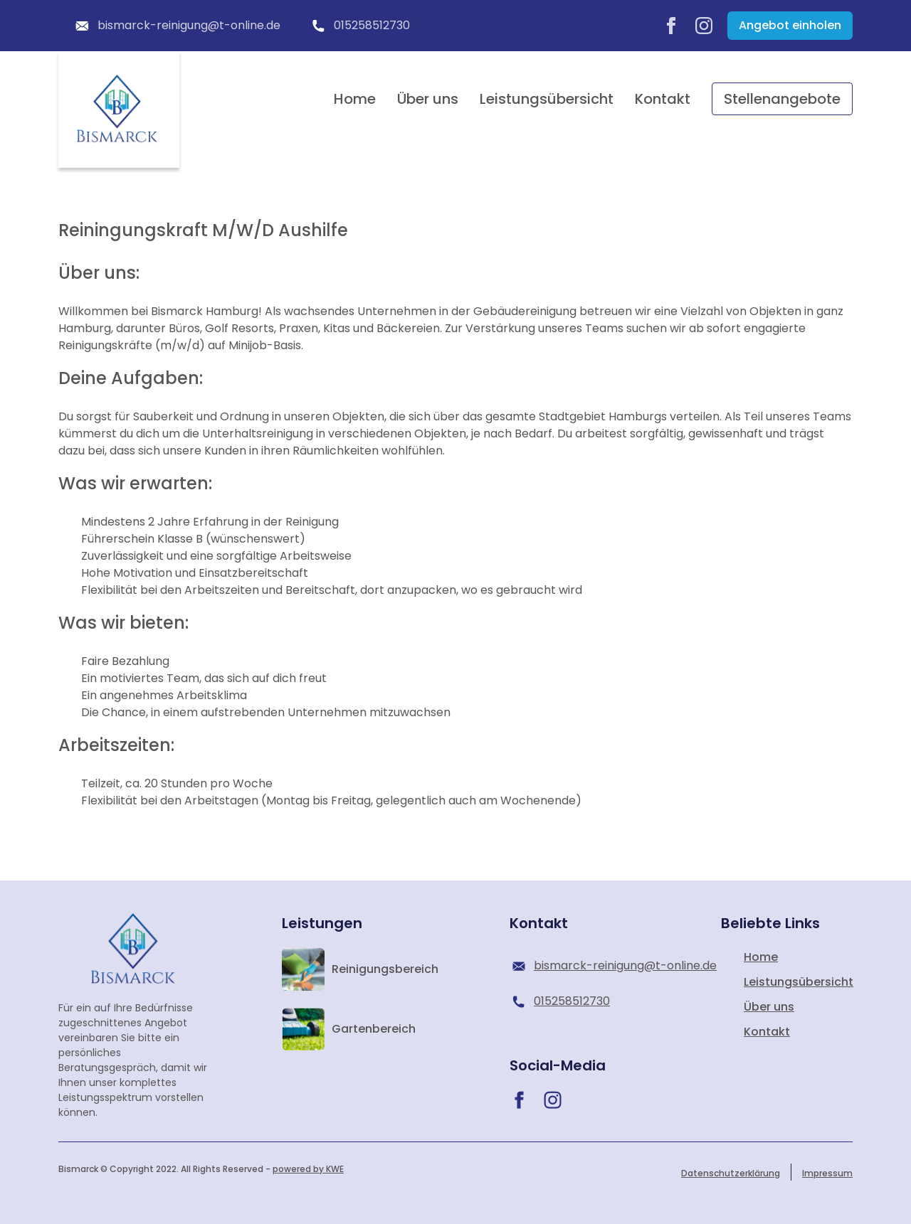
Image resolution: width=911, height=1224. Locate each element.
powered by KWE (308, 1169)
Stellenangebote (782, 99)
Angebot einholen (790, 25)
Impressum (827, 1173)
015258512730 (359, 25)
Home (355, 99)
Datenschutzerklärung (730, 1173)
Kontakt (662, 99)
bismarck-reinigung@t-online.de (176, 25)
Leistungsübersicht (547, 99)
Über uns (427, 99)
